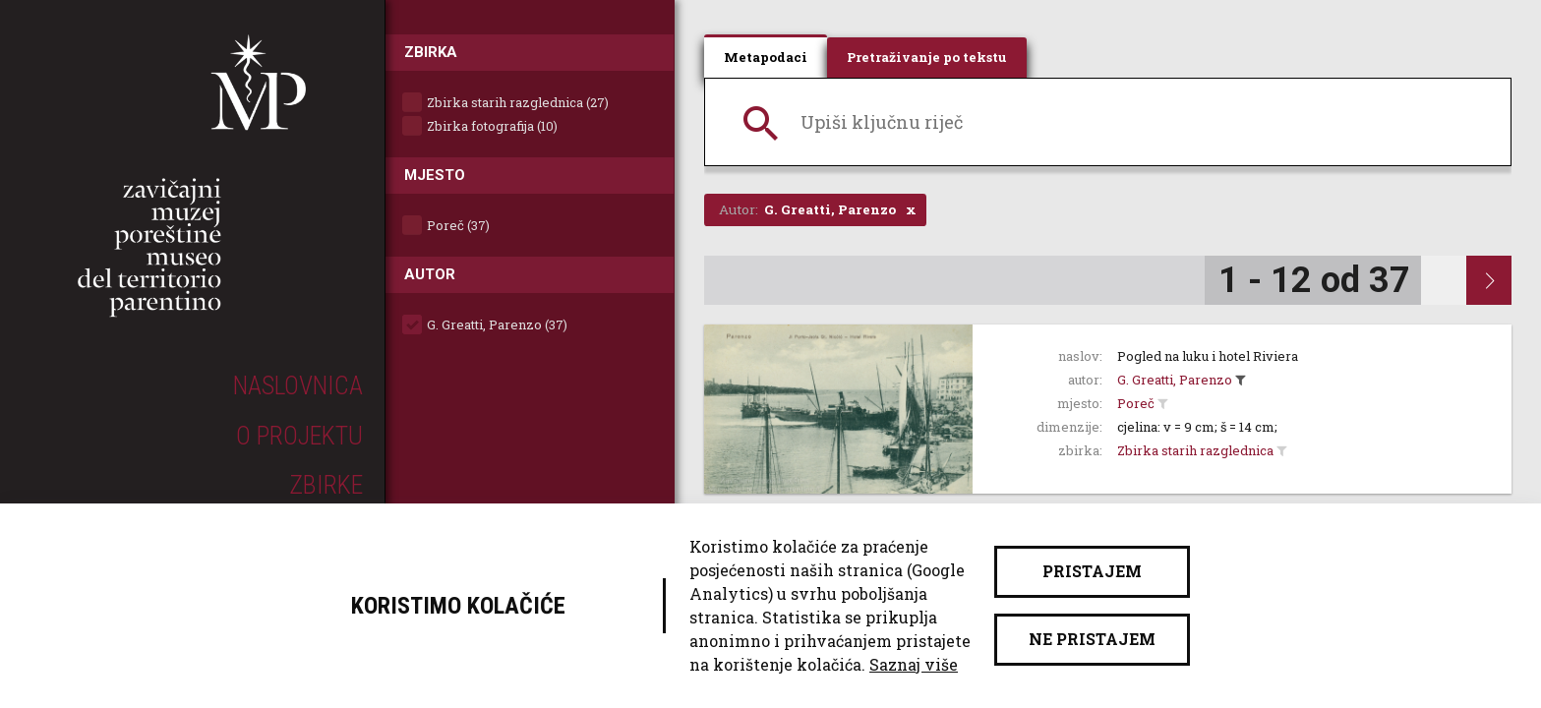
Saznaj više (913, 664)
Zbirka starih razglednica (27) (518, 102)
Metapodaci (765, 57)
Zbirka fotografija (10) (492, 126)
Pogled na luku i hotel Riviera (1207, 356)
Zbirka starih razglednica (1195, 450)
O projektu (299, 435)
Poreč (1136, 403)
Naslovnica (298, 385)
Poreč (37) (458, 225)
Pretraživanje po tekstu (927, 57)
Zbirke (326, 485)
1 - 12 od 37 (1314, 280)
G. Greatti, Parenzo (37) (497, 324)
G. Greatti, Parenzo (1174, 379)
